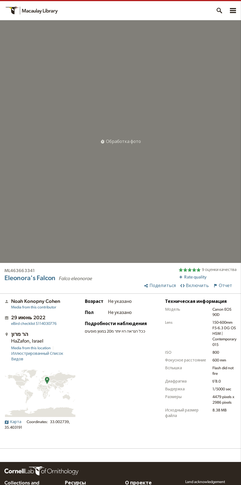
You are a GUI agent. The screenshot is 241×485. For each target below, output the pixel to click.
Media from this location (31, 348)
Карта (12, 422)
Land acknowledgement (205, 482)
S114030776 (34, 324)
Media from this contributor (33, 307)
